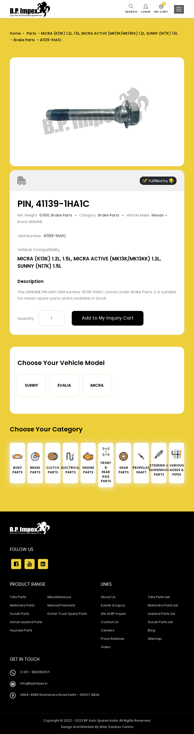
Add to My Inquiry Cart (107, 318)
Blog (151, 630)
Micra (97, 385)
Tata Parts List (159, 597)
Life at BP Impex (113, 613)
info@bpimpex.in (33, 683)
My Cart (161, 9)
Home (15, 33)
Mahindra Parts (22, 605)
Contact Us (110, 622)
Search (131, 9)
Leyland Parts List (161, 613)
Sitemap (155, 638)
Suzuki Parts (19, 613)
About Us (108, 597)
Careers (107, 630)
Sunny (31, 385)
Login (146, 9)
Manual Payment (61, 605)
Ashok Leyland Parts (26, 622)
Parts (31, 33)
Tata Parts (18, 597)
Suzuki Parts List (160, 622)
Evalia (64, 385)
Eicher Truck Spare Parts (67, 613)
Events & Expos (113, 605)
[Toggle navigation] (179, 9)
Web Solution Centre (116, 726)
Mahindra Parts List (163, 605)
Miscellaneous (59, 597)
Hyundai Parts (21, 630)
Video (106, 647)
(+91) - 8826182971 (35, 672)
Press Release (112, 638)
